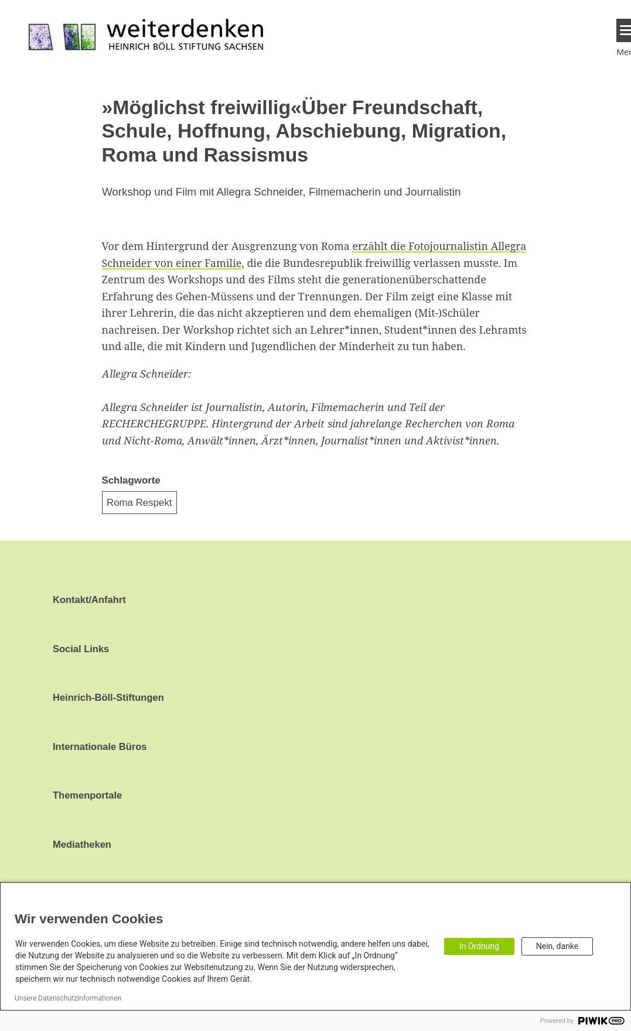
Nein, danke (557, 946)
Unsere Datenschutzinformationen (68, 998)
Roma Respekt (139, 502)
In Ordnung (479, 946)
